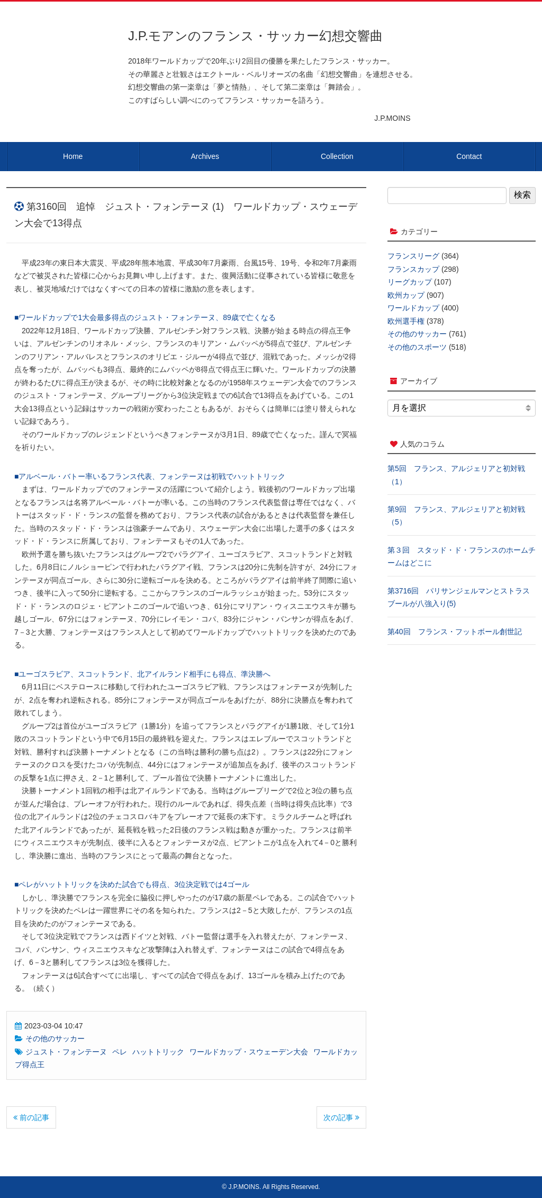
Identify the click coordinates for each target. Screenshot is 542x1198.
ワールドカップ (413, 308)
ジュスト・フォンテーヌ (66, 1052)
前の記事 (31, 1117)
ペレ (119, 1052)
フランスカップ (413, 269)
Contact (469, 156)
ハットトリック (158, 1052)
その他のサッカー (55, 1038)
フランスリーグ (413, 256)
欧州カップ (405, 295)
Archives (205, 156)
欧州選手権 (405, 321)
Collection (337, 156)
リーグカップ (409, 282)
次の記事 (341, 1117)
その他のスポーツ (417, 347)
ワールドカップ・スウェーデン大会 (248, 1052)
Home (73, 156)
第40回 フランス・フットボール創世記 (454, 631)
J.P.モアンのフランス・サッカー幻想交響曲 (255, 36)
